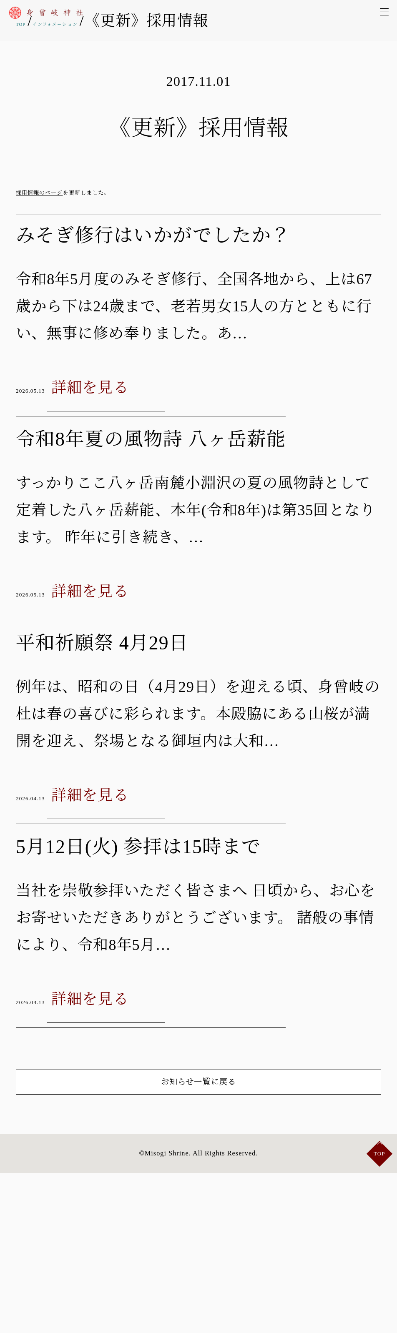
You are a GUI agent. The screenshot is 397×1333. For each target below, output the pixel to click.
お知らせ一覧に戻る (198, 1223)
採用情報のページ (39, 193)
